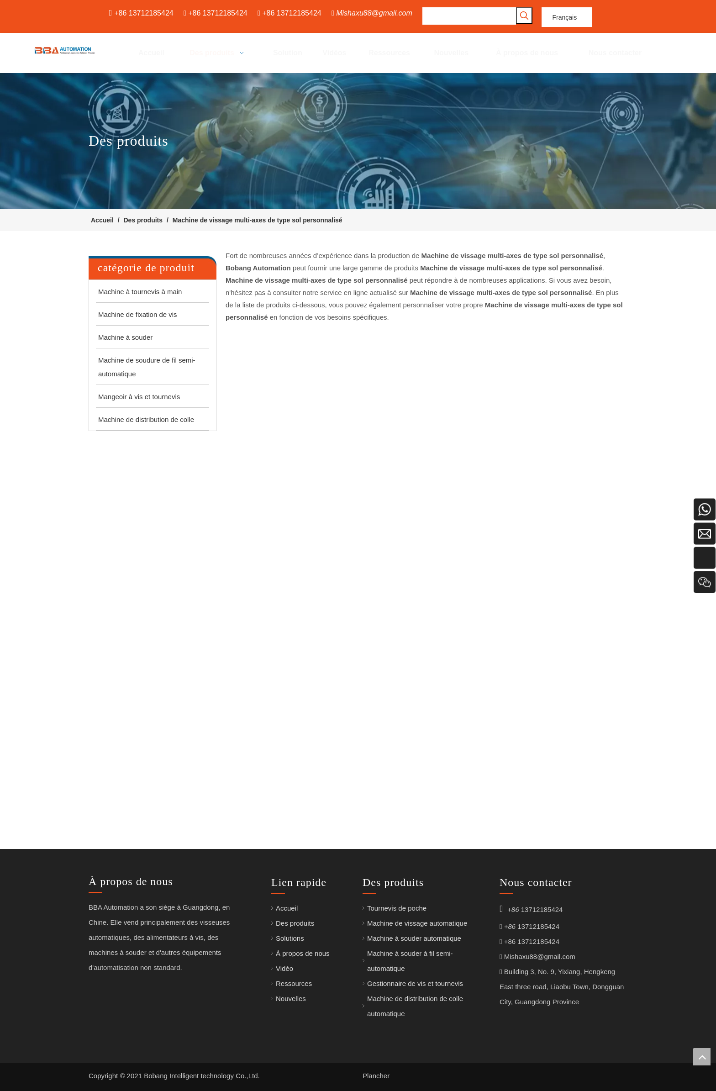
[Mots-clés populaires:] (524, 15)
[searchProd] (469, 16)
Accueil (287, 908)
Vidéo (284, 968)
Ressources (294, 983)
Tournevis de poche (396, 908)
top (702, 1056)
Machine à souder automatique (414, 938)
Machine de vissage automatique (417, 923)
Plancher (376, 1076)
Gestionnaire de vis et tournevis (415, 983)
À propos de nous (303, 953)
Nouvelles (291, 998)
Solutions (290, 938)
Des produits (295, 923)
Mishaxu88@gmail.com (374, 13)
